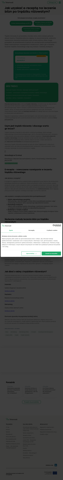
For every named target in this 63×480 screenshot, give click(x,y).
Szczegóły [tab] (31, 230)
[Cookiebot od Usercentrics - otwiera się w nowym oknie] (54, 225)
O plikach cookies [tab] (52, 230)
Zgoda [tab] (11, 230)
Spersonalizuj (31, 253)
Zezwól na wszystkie (51, 253)
